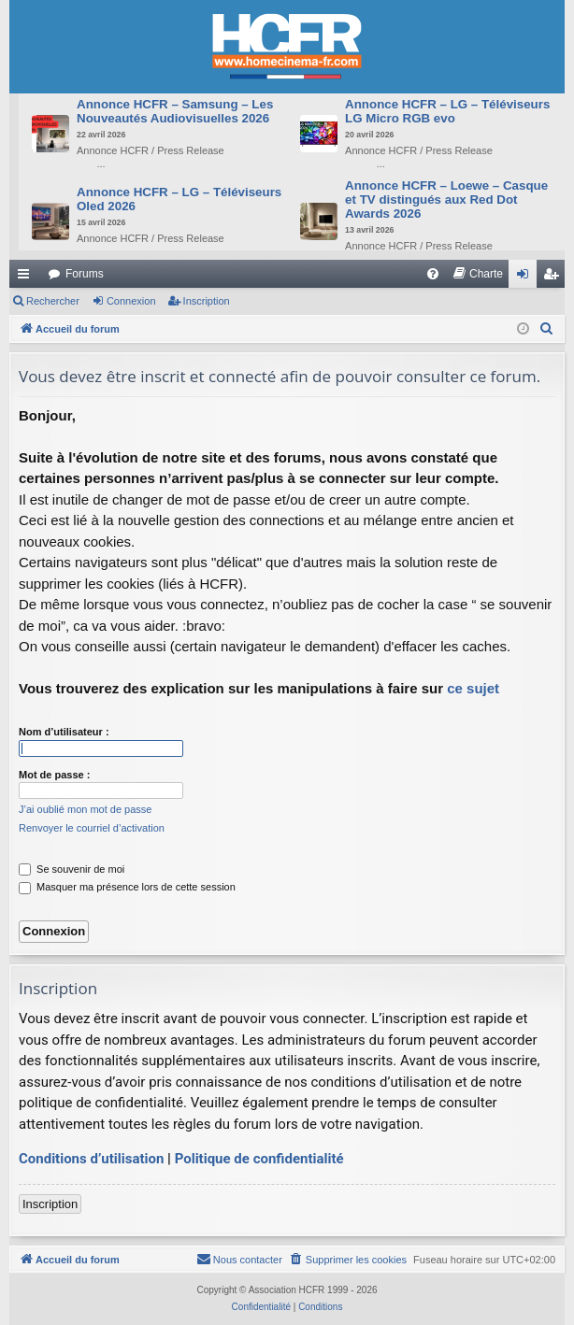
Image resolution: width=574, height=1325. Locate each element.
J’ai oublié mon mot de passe (85, 809)
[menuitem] (433, 274)
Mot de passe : (54, 774)
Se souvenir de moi (71, 869)
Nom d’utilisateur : (64, 731)
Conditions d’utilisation (91, 1158)
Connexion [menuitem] (527, 277)
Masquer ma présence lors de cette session (127, 886)
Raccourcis (27, 277)
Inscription (206, 300)
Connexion (131, 300)
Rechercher (52, 300)
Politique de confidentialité (259, 1158)
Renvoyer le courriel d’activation (92, 827)
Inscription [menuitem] (555, 277)
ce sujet (473, 688)
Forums (84, 273)
